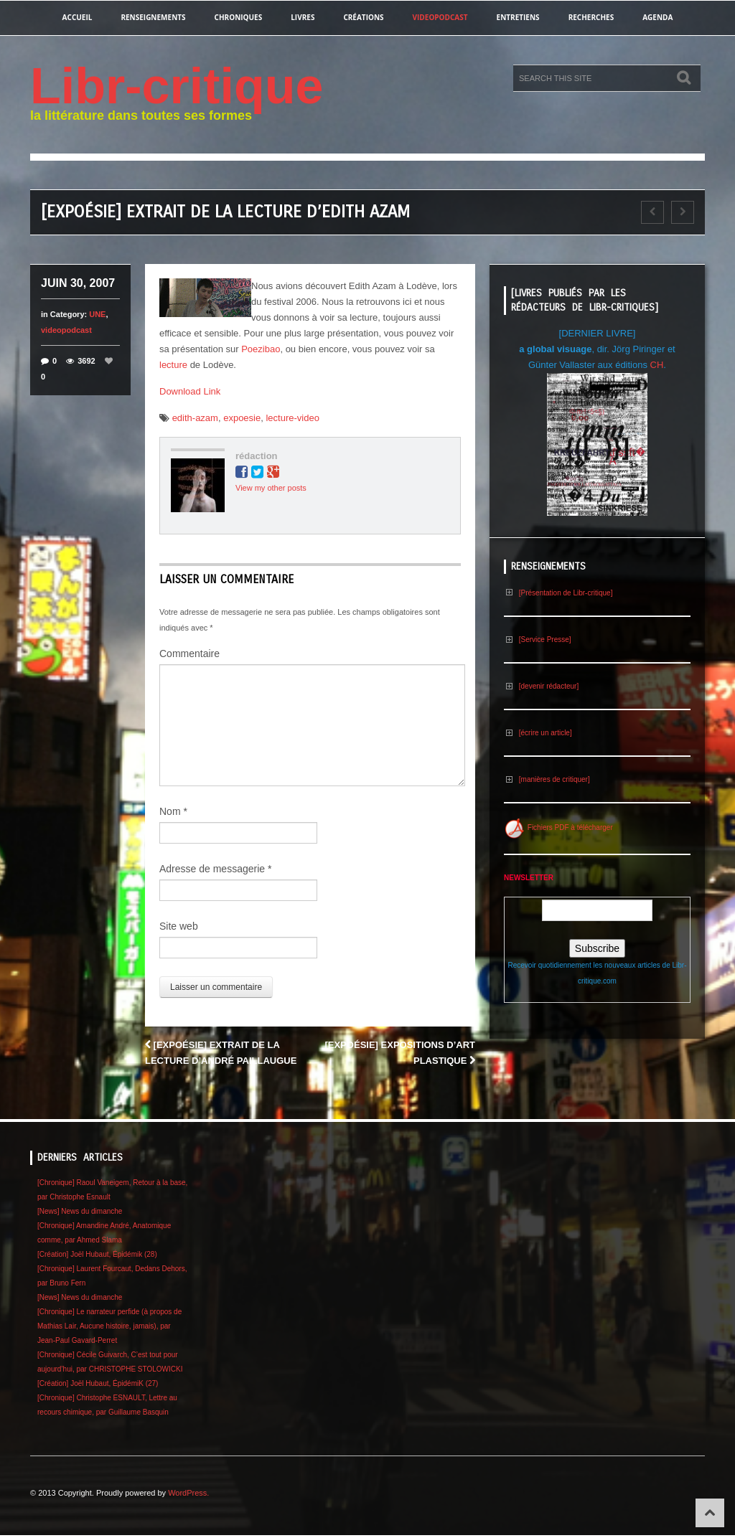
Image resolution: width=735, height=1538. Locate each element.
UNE (97, 314)
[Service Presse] (537, 639)
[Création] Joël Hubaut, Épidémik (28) (97, 1254)
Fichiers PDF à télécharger (558, 827)
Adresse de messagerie (215, 868)
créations (363, 17)
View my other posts (270, 487)
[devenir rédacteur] (541, 686)
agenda (657, 17)
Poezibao (260, 349)
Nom (173, 811)
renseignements (153, 17)
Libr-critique (176, 86)
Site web (178, 926)
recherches (591, 17)
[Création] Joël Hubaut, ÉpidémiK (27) (97, 1383)
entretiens (518, 17)
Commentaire (189, 653)
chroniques (239, 17)
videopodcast (440, 17)
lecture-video (292, 417)
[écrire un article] (538, 733)
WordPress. (188, 1493)
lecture (173, 364)
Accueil (77, 17)
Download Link (189, 391)
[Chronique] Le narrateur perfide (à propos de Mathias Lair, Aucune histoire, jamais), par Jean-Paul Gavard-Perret (109, 1326)
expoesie (242, 417)
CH (657, 364)
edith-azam (195, 417)
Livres (302, 17)
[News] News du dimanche (79, 1211)
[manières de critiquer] (547, 779)
